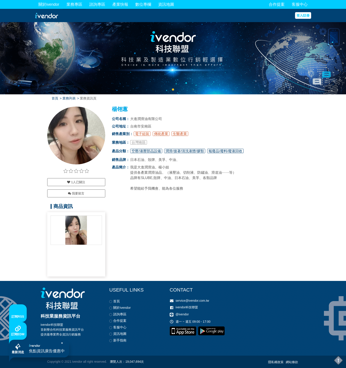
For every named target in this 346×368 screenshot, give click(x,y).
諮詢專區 (97, 4)
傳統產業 (161, 134)
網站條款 (292, 362)
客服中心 (300, 4)
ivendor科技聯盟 (187, 307)
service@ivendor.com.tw (192, 300)
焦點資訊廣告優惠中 (47, 351)
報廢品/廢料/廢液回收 (225, 151)
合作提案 (277, 4)
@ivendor (182, 314)
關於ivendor (48, 4)
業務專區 (74, 4)
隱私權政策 (276, 362)
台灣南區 (139, 142)
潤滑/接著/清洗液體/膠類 (184, 151)
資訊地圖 (166, 4)
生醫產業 (180, 134)
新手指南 (119, 340)
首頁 (55, 98)
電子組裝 (142, 134)
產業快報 (120, 4)
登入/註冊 (303, 15)
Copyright (53, 361)
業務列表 (69, 98)
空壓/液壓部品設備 (146, 151)
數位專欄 (143, 4)
